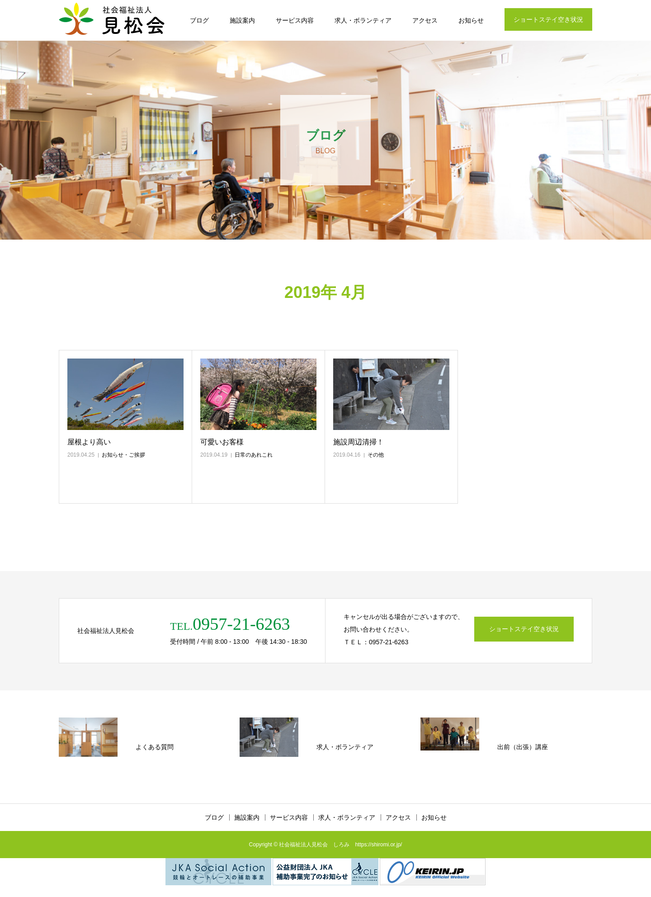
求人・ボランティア (363, 20)
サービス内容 (295, 20)
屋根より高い (89, 442)
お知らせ (471, 20)
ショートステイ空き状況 (548, 19)
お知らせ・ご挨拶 (123, 455)
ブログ (199, 20)
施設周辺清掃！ (358, 442)
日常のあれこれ (254, 455)
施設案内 (242, 20)
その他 (376, 455)
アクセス (425, 20)
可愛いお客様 (222, 442)
